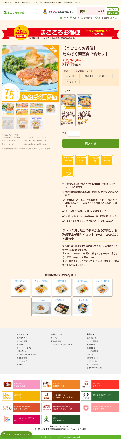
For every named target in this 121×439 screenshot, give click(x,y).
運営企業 (20, 344)
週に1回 (70, 76)
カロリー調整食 (92, 341)
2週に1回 (88, 76)
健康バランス (92, 338)
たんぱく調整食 (92, 351)
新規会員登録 (112, 13)
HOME (64, 18)
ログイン (112, 9)
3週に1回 (104, 76)
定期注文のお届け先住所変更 (61, 344)
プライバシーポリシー (25, 348)
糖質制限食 (91, 344)
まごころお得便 (92, 364)
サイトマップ (22, 361)
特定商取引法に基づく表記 (27, 354)
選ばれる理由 (22, 358)
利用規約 (20, 364)
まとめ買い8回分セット (95, 368)
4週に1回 (71, 82)
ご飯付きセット (92, 358)
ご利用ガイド (87, 18)
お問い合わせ (22, 351)
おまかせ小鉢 (92, 361)
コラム (114, 18)
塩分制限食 (91, 348)
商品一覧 (75, 18)
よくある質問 (102, 18)
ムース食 (90, 354)
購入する (91, 143)
